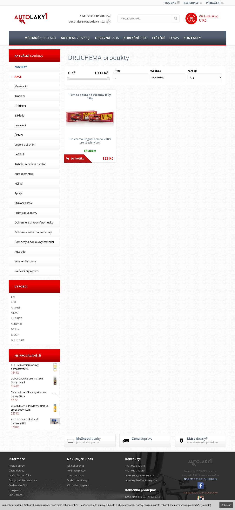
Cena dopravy (75, 475)
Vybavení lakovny (25, 261)
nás (174, 38)
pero (136, 38)
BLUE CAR (17, 340)
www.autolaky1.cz (209, 474)
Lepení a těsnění (25, 144)
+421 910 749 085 (92, 16)
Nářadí (19, 183)
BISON (15, 334)
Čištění (19, 135)
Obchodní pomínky (20, 475)
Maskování (21, 86)
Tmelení (20, 96)
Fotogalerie (15, 490)
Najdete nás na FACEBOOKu (200, 479)
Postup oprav (17, 465)
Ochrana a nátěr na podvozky (33, 232)
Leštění (19, 154)
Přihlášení (213, 2)
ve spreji (75, 38)
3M (13, 296)
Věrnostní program (78, 485)
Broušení (20, 106)
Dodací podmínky (77, 480)
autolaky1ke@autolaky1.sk (141, 480)
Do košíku (77, 158)
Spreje (19, 193)
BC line (15, 329)
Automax (16, 324)
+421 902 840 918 (135, 465)
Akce (18, 76)
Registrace (191, 2)
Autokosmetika (24, 174)
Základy (19, 115)
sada (107, 38)
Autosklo (20, 251)
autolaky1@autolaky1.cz (87, 21)
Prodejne (170, 2)
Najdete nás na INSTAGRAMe (201, 492)
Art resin (16, 307)
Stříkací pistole (24, 203)
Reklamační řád (18, 485)
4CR (13, 302)
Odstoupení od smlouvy (23, 480)
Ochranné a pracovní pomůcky (34, 222)
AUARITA (16, 318)
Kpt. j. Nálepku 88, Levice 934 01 (143, 497)
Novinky (21, 67)
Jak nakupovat (75, 465)
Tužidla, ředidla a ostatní (30, 164)
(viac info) (206, 505)
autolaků (40, 38)
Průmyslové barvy (26, 213)
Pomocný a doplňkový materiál (34, 242)
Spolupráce (15, 495)
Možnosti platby (76, 470)
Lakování (20, 125)
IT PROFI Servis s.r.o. (206, 471)
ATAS (14, 313)
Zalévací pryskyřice (26, 271)
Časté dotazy (16, 470)
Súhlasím (226, 505)
